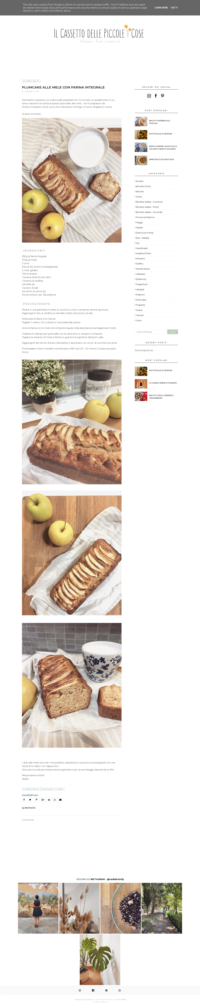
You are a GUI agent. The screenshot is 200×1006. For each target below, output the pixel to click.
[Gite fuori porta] (144, 232)
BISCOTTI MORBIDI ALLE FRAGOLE (159, 122)
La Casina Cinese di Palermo (163, 383)
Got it (174, 7)
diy (137, 243)
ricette (59, 789)
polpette (140, 305)
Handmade (142, 248)
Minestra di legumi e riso (161, 159)
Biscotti (140, 191)
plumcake (47, 789)
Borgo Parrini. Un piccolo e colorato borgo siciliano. (163, 147)
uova (138, 320)
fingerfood (141, 284)
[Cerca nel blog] (151, 331)
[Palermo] (141, 279)
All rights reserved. (100, 1002)
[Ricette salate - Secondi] (149, 212)
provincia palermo (145, 217)
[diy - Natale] (142, 238)
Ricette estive (143, 269)
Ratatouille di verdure (160, 134)
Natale (139, 227)
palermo (140, 294)
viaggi (139, 222)
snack (139, 310)
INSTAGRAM (97, 879)
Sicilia (139, 196)
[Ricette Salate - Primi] (147, 207)
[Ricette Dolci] (31, 81)
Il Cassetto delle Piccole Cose (105, 999)
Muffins (139, 263)
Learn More (161, 7)
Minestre (140, 258)
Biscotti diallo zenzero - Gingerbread (161, 396)
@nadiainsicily (115, 879)
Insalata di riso (143, 253)
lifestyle (140, 289)
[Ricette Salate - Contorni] (149, 202)
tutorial (140, 315)
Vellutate (140, 274)
